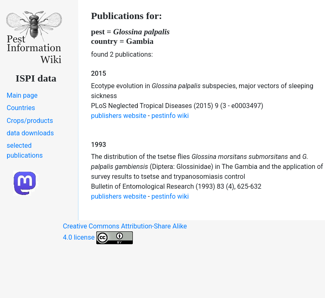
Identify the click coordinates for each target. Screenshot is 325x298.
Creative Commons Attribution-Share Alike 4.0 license (125, 233)
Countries (21, 108)
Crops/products (30, 121)
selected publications (25, 150)
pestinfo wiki (170, 116)
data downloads (30, 133)
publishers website (118, 116)
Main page (22, 95)
